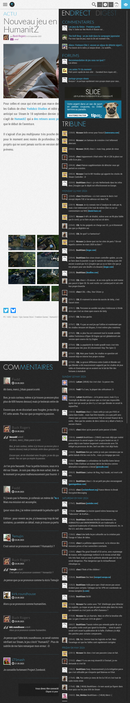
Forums (72, 55)
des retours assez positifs (50, 119)
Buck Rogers (19, 36)
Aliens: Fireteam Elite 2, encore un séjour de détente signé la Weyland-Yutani (97, 45)
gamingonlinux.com (91, 487)
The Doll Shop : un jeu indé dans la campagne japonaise (96, 36)
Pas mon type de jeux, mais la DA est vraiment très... (91, 38)
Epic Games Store (26, 317)
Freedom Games (41, 317)
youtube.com (93, 506)
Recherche (94, 4)
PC (4, 317)
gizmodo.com (104, 469)
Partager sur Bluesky (13, 310)
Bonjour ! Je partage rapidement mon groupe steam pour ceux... (96, 81)
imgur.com (93, 250)
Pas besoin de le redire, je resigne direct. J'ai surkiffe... (92, 48)
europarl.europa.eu (104, 580)
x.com (88, 593)
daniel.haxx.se (96, 210)
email (16, 39)
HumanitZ (20, 119)
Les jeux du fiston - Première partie (86, 26)
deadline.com (94, 272)
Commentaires (80, 22)
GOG (9, 317)
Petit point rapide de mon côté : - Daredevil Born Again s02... (95, 72)
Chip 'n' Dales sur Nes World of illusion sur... (88, 29)
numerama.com (114, 132)
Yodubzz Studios (37, 109)
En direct (78, 13)
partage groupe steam (80, 78)
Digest (108, 13)
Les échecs (74, 63)
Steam (15, 317)
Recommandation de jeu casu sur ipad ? (88, 60)
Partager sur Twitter (5, 310)
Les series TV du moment (81, 69)
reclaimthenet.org (91, 492)
